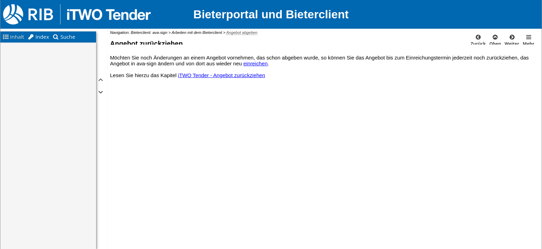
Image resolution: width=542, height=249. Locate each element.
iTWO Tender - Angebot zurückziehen (221, 75)
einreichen (255, 63)
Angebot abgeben (242, 32)
